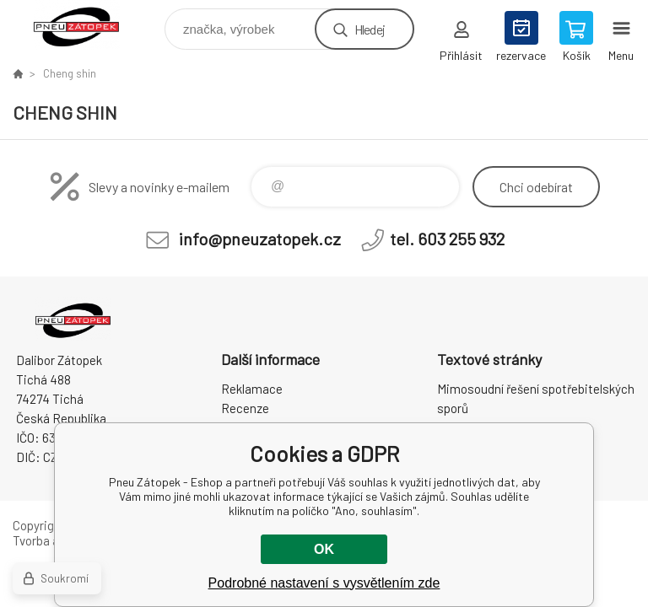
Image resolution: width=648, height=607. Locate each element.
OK (324, 549)
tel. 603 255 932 (447, 238)
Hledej (369, 29)
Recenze (245, 408)
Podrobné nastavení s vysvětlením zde (324, 583)
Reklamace (252, 388)
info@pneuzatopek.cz (260, 238)
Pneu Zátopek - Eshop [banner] (87, 25)
